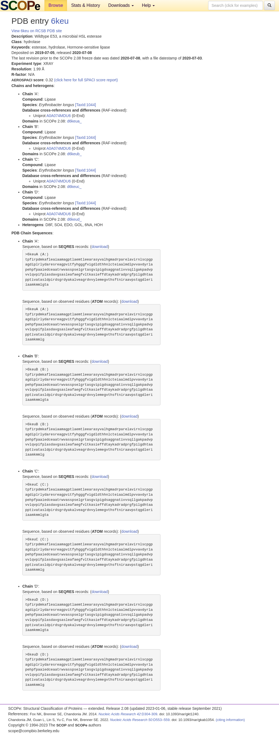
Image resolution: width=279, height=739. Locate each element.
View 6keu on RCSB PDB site (36, 31)
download (100, 246)
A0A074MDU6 (58, 115)
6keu (60, 20)
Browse (55, 5)
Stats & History (85, 5)
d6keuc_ (74, 186)
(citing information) (230, 720)
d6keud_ (74, 219)
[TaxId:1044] (85, 105)
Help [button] (148, 5)
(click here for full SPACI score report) (86, 80)
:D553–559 (140, 720)
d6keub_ (74, 154)
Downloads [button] (121, 5)
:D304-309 (128, 714)
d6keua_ (74, 121)
